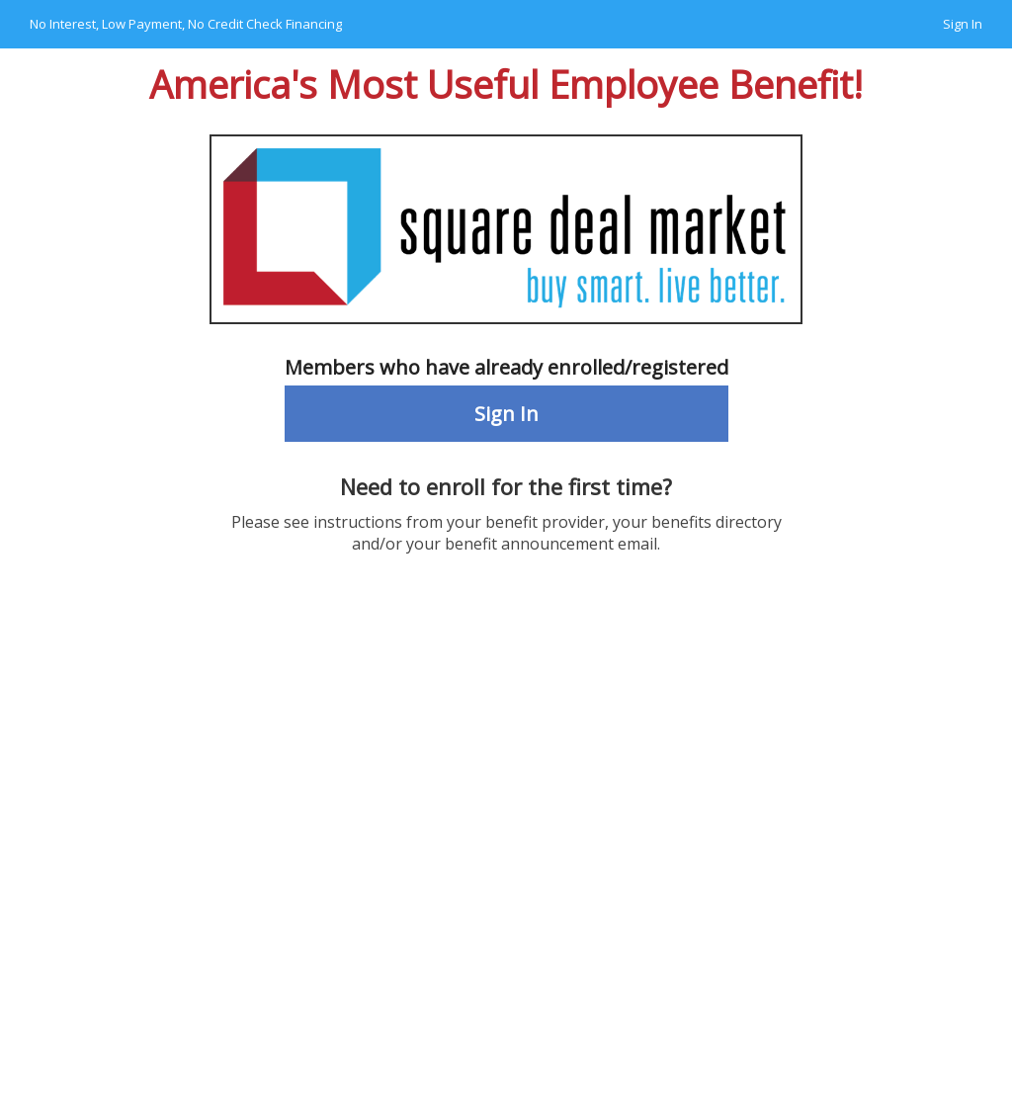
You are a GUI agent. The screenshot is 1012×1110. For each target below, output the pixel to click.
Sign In (962, 24)
